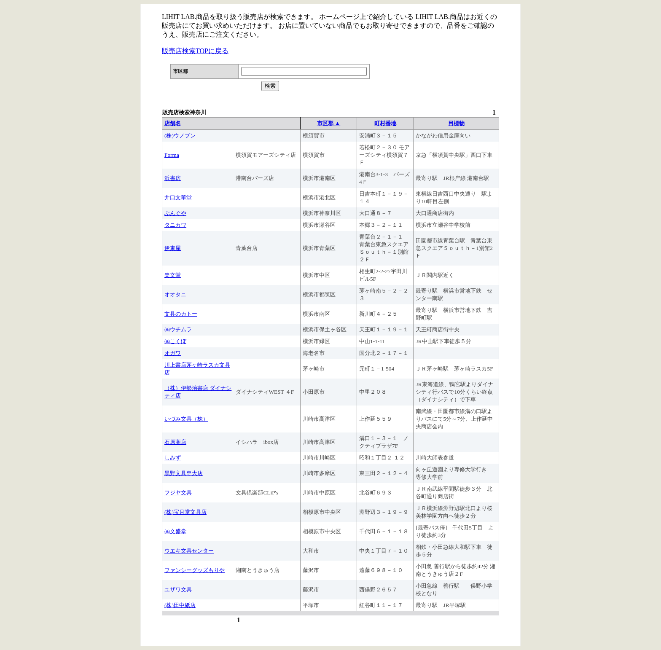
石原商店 (175, 442)
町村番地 (385, 123)
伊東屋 (172, 248)
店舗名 (172, 123)
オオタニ (175, 294)
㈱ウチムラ (178, 329)
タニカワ (175, 225)
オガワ (172, 353)
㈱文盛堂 (175, 531)
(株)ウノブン (180, 135)
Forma (171, 155)
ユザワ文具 (178, 589)
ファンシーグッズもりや (194, 570)
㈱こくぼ (175, 341)
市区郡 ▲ (329, 123)
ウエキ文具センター (189, 551)
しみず (172, 457)
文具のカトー (180, 314)
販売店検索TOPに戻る (195, 50)
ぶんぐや (175, 213)
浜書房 (172, 178)
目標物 (456, 123)
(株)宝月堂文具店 (185, 512)
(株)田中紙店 (180, 605)
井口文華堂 (178, 197)
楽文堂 (172, 275)
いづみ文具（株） (186, 419)
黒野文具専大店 (183, 473)
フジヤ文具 (178, 492)
